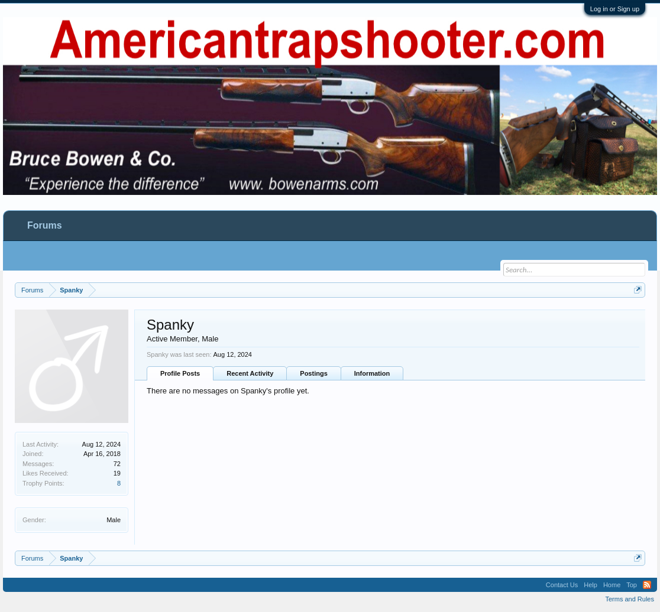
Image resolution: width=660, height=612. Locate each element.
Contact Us (562, 584)
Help (590, 584)
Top (631, 584)
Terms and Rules (629, 599)
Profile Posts (180, 373)
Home (611, 584)
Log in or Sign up (614, 8)
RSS (647, 585)
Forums (44, 225)
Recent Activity (250, 373)
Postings (313, 373)
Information (372, 373)
